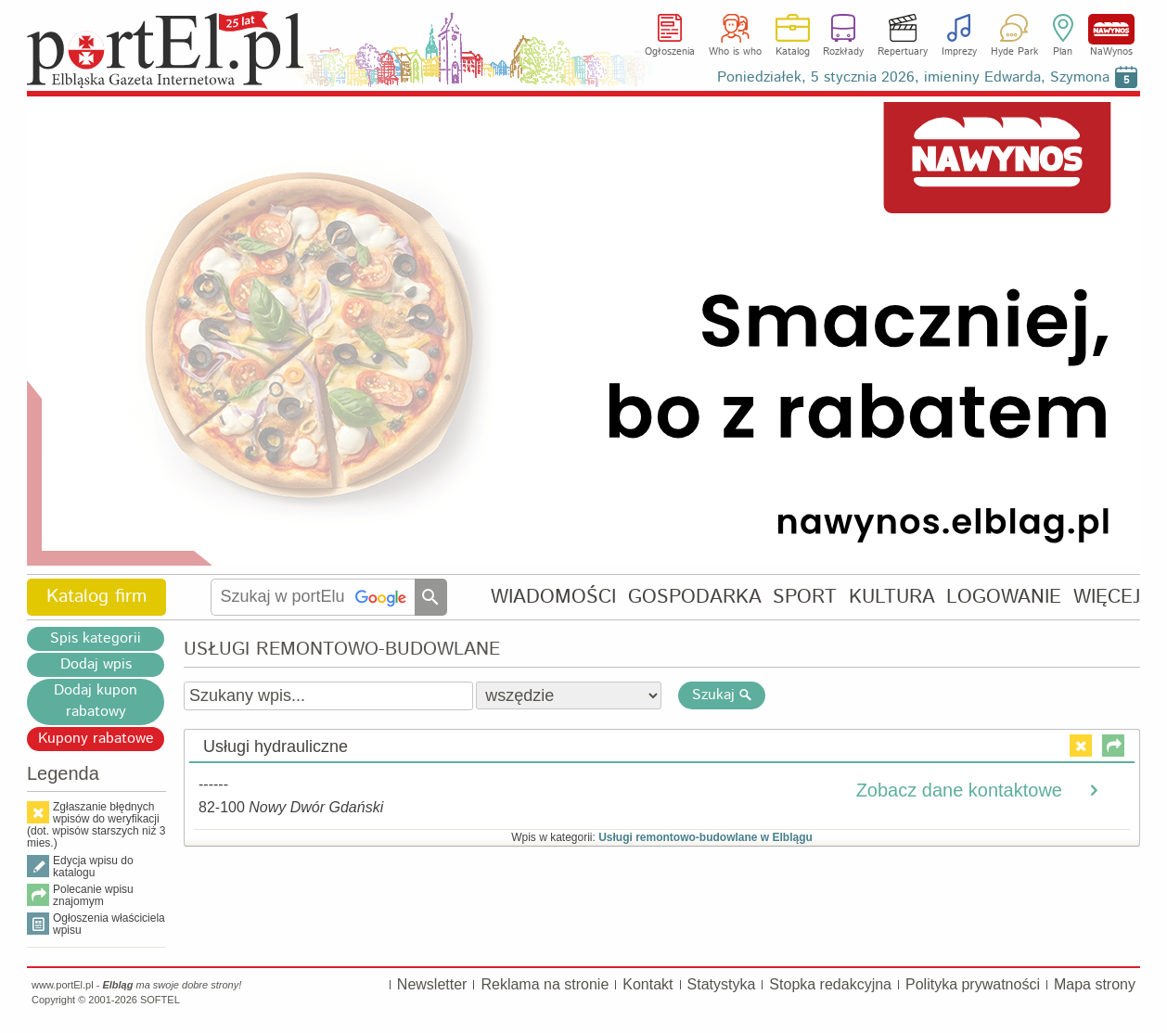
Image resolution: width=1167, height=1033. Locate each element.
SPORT (805, 597)
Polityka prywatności (972, 984)
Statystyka (721, 984)
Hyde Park (1014, 52)
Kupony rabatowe (96, 738)
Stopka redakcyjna (830, 984)
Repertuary (903, 52)
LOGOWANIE (1003, 597)
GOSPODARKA (695, 597)
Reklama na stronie (545, 984)
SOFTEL (160, 999)
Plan (1062, 52)
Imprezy (959, 52)
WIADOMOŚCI (553, 597)
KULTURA (892, 597)
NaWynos (1111, 29)
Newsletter (432, 984)
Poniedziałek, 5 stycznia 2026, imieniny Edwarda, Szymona (913, 77)
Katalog (793, 52)
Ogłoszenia (670, 52)
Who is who (735, 52)
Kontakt (647, 984)
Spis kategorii (95, 638)
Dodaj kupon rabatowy (95, 701)
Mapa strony (1094, 984)
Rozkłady (843, 52)
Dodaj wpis (96, 664)
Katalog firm (96, 596)
